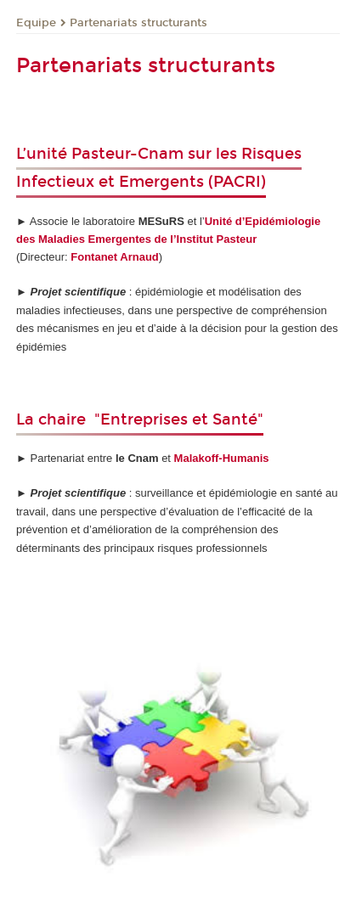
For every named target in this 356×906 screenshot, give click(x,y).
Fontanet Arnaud (115, 256)
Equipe (36, 23)
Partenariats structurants (138, 23)
